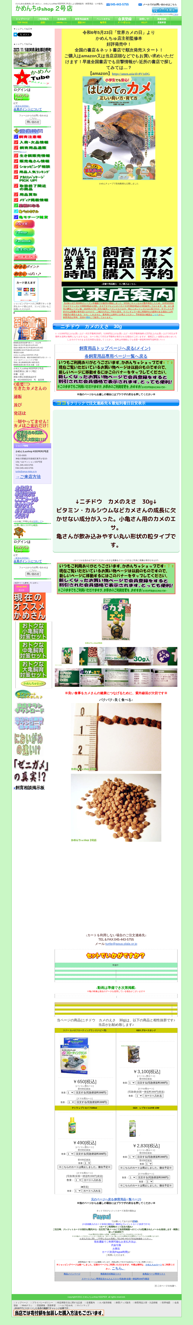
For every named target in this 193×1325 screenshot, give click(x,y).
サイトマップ (83, 1305)
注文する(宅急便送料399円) (92, 1102)
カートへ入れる (153, 1095)
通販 (88, 317)
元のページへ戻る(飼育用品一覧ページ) (116, 1199)
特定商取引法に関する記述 (69, 1302)
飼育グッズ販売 (123, 1302)
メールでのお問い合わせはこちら (160, 4)
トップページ (21, 1302)
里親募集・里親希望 (46, 1305)
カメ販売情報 (105, 1302)
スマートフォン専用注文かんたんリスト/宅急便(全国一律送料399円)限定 (115, 1279)
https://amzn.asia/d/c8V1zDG (131, 73)
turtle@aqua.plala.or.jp (121, 944)
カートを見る (165, 10)
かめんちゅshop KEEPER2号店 (53, 9)
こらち (155, 314)
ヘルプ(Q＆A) (66, 1305)
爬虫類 (21, 590)
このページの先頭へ (165, 1285)
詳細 (135, 1221)
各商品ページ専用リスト (153, 1274)
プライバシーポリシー (42, 1302)
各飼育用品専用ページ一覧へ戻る (116, 356)
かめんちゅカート (154, 1265)
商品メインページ (72, 1274)
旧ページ (23, 152)
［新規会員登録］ (22, 106)
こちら (28, 86)
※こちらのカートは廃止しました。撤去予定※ (146, 1185)
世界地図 (166, 1302)
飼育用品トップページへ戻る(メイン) (114, 348)
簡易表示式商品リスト (110, 1274)
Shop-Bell (21, 586)
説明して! (37, 521)
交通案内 (91, 1302)
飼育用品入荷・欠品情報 (146, 1302)
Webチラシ (27, 1305)
